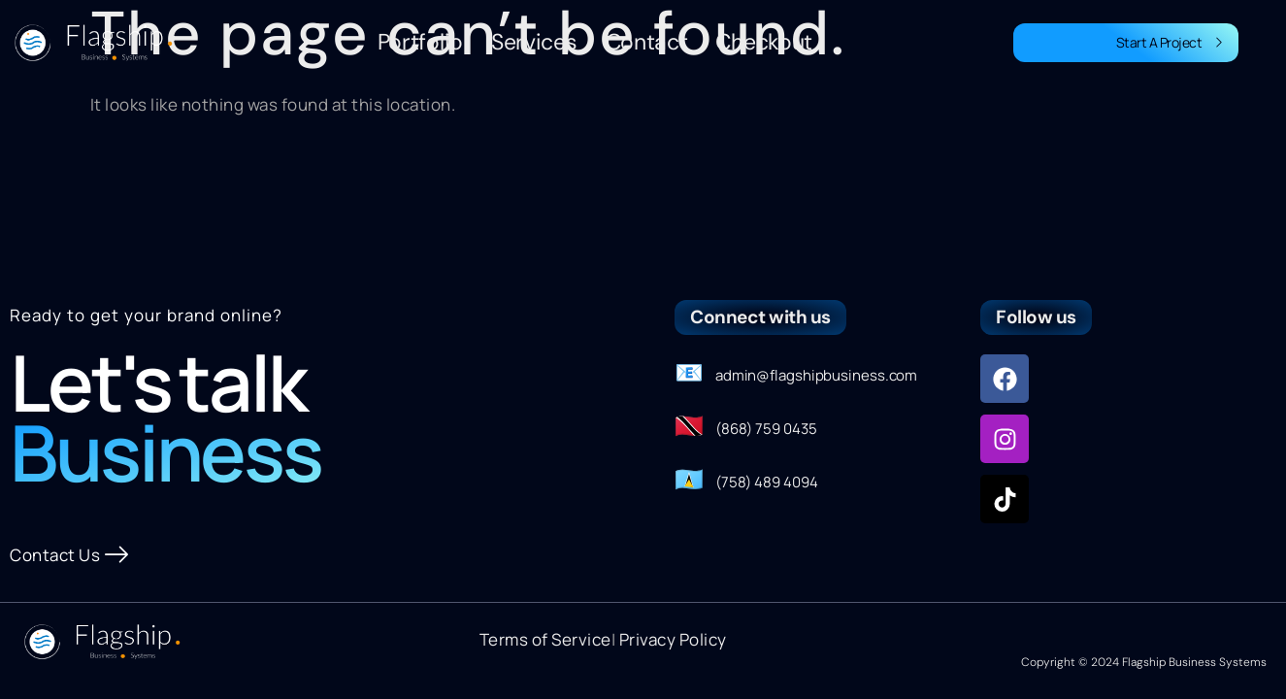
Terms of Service (545, 639)
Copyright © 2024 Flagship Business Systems (1144, 662)
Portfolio (420, 41)
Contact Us (69, 555)
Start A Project (1170, 42)
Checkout (763, 41)
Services (534, 41)
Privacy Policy (673, 639)
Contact (647, 41)
